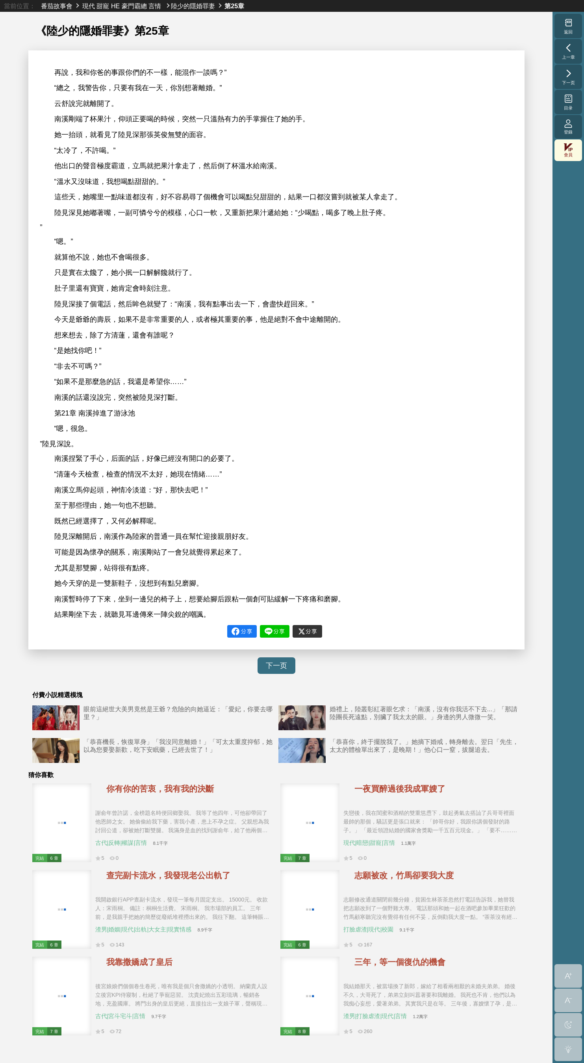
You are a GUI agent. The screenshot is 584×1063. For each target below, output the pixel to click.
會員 (568, 150)
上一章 (568, 51)
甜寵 (102, 5)
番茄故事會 (56, 5)
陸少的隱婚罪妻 (193, 5)
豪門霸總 (134, 5)
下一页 (276, 666)
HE (115, 5)
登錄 (568, 126)
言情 (154, 5)
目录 (568, 102)
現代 (88, 5)
